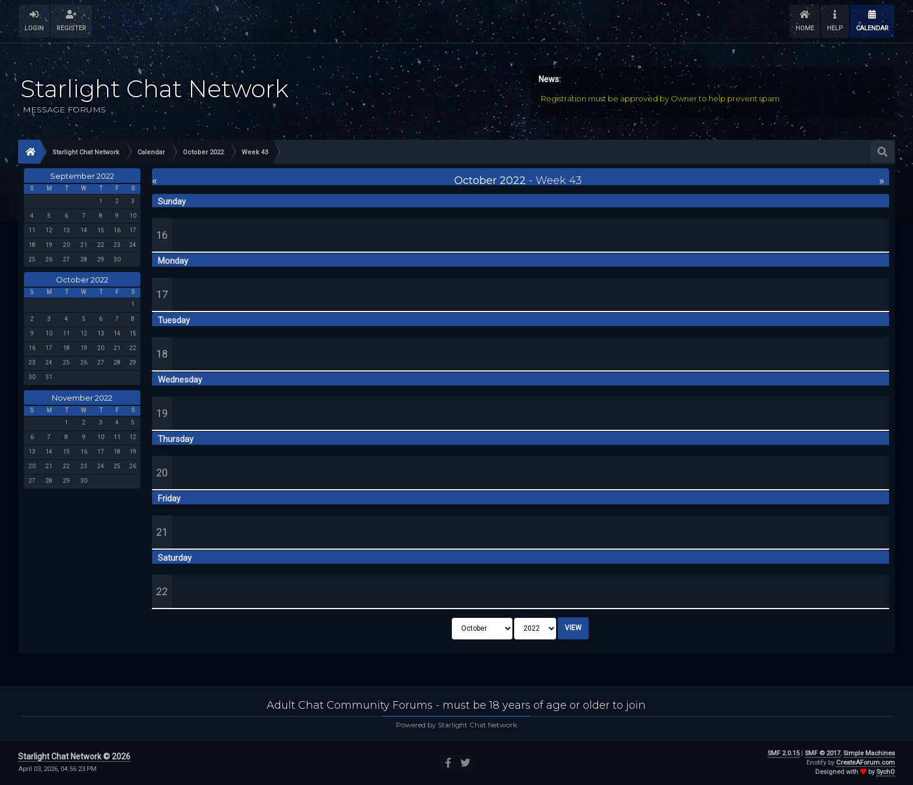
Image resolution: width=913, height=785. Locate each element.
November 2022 (82, 397)
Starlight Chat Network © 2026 (74, 756)
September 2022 (82, 176)
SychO (885, 772)
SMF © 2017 (822, 753)
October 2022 (82, 279)
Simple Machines (869, 753)
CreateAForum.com (865, 762)
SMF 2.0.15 (783, 753)
